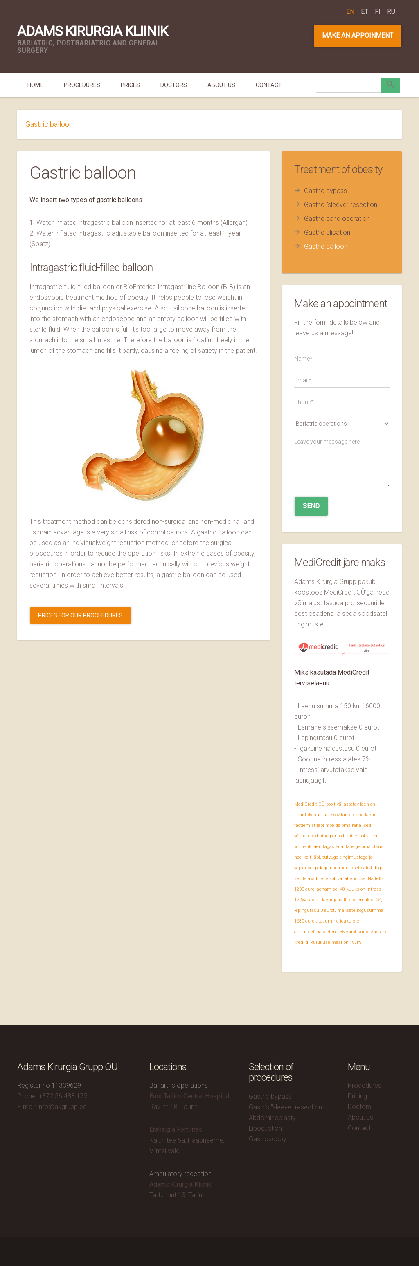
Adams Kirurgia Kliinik (92, 31)
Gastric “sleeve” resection (340, 205)
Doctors (173, 85)
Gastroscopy (267, 1139)
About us (221, 85)
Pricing (357, 1096)
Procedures (82, 85)
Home (35, 85)
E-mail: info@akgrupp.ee (52, 1107)
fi (378, 12)
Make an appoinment (357, 35)
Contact (269, 85)
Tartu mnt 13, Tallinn (177, 1195)
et (364, 12)
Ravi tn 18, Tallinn (173, 1107)
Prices (130, 85)
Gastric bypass (325, 191)
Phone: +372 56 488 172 (52, 1096)
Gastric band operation (337, 218)
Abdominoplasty (272, 1118)
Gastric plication (327, 232)
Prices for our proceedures (80, 615)
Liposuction (265, 1128)
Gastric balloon (325, 246)
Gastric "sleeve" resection (285, 1107)
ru (391, 12)
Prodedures (364, 1085)
